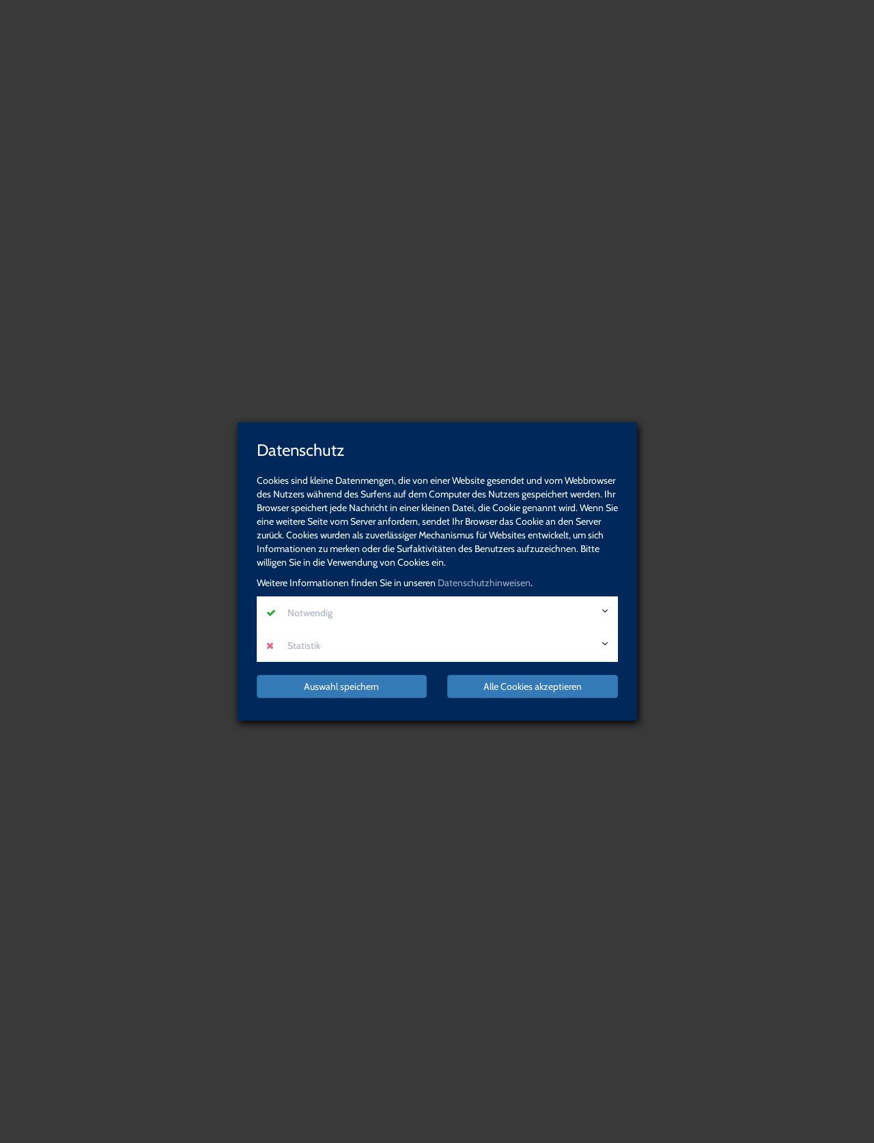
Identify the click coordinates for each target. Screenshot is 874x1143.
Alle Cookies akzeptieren (532, 686)
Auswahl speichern (341, 686)
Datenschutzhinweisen (484, 583)
